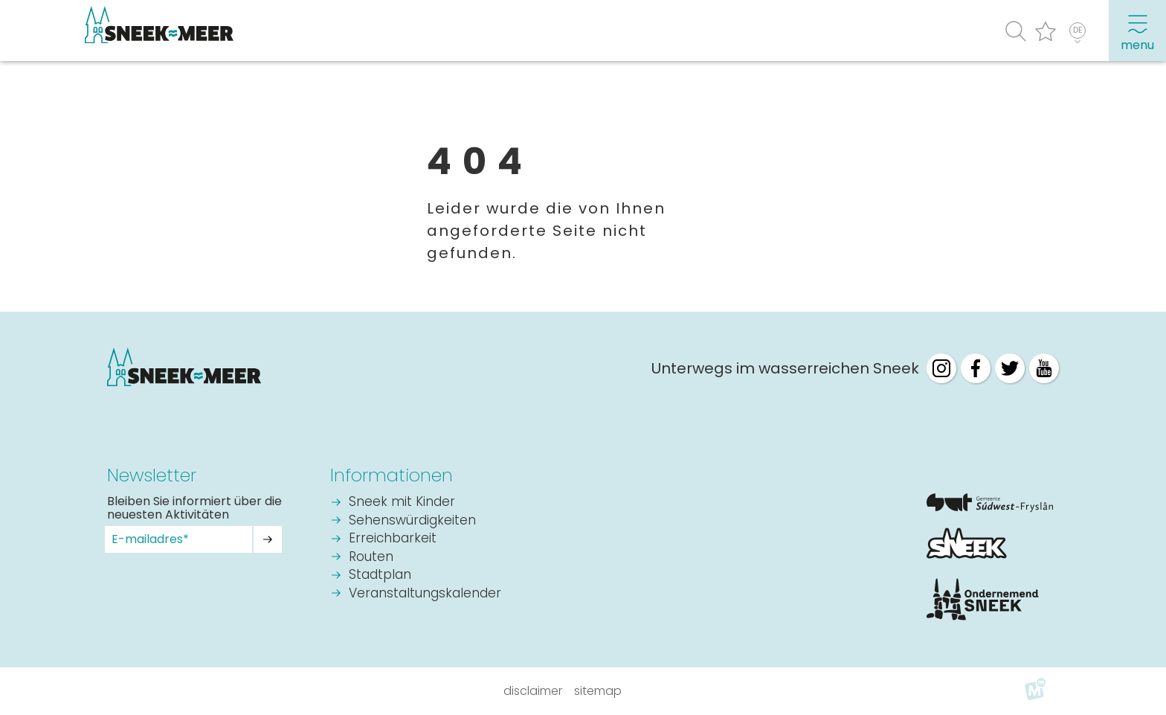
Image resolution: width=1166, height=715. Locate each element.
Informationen (391, 475)
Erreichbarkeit (393, 539)
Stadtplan (380, 575)
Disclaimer (532, 690)
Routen (371, 557)
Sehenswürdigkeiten (412, 521)
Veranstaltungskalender (425, 594)
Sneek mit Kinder (402, 502)
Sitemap (598, 690)
